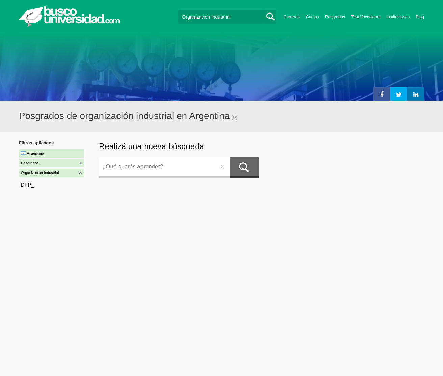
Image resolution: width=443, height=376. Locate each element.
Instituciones (398, 17)
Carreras (292, 17)
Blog (420, 17)
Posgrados (335, 17)
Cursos (312, 17)
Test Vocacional (365, 17)
